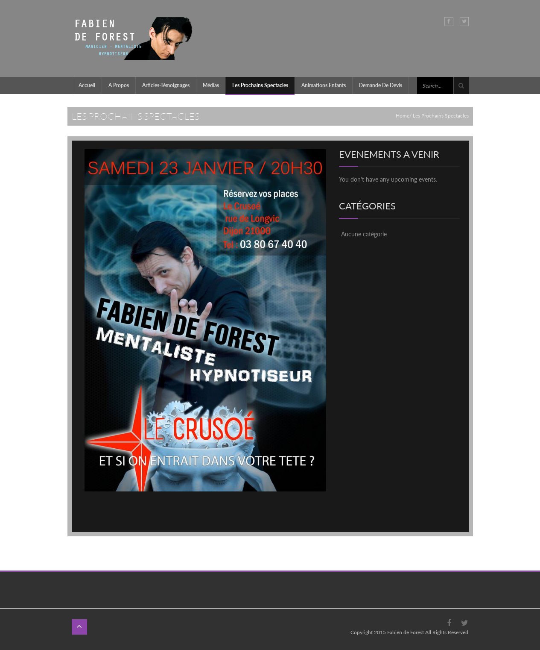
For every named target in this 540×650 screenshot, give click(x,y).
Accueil (87, 85)
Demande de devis (380, 85)
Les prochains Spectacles (260, 85)
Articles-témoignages (166, 85)
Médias (211, 85)
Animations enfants (323, 85)
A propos (118, 85)
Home (402, 115)
